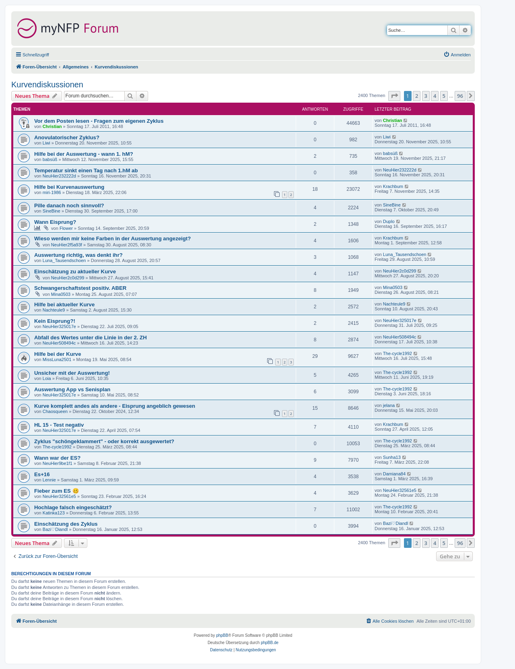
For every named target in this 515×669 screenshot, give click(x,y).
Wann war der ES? (57, 458)
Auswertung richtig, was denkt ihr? (78, 255)
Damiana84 (394, 473)
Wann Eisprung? (55, 222)
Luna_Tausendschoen (64, 260)
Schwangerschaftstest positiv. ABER (80, 288)
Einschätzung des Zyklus (66, 524)
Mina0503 (60, 294)
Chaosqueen (55, 411)
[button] (394, 96)
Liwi (46, 142)
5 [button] (444, 95)
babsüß (50, 159)
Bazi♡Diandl (55, 529)
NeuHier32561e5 (59, 496)
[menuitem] (457, 55)
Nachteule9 (54, 310)
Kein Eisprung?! (54, 321)
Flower (66, 228)
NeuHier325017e (59, 326)
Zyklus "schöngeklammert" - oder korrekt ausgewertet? (104, 441)
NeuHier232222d (59, 175)
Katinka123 (54, 512)
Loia (47, 378)
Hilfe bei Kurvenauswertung (69, 187)
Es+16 (42, 474)
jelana (389, 405)
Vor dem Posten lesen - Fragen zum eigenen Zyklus (98, 121)
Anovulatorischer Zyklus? (66, 137)
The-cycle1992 (397, 353)
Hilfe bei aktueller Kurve (64, 304)
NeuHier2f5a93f (66, 244)
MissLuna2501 (57, 359)
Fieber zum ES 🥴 (56, 491)
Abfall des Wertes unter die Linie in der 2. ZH (90, 337)
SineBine (51, 211)
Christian (52, 126)
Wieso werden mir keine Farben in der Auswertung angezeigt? (112, 238)
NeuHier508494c (59, 343)
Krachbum (393, 186)
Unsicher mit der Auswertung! (72, 373)
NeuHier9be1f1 (57, 463)
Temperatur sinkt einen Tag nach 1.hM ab (86, 170)
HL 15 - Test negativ (59, 425)
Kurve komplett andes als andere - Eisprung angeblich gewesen (114, 406)
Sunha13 (392, 457)
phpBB (222, 635)
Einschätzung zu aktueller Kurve (75, 271)
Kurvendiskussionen (47, 84)
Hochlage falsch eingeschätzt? (73, 507)
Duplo (389, 221)
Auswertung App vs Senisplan (72, 389)
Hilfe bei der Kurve (57, 354)
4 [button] (434, 95)
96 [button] (460, 95)
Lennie (49, 479)
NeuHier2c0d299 (67, 277)
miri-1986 (52, 192)
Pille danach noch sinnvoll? (69, 205)
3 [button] (425, 95)
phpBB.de (269, 642)
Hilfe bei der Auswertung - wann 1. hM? (83, 154)
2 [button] (416, 95)
